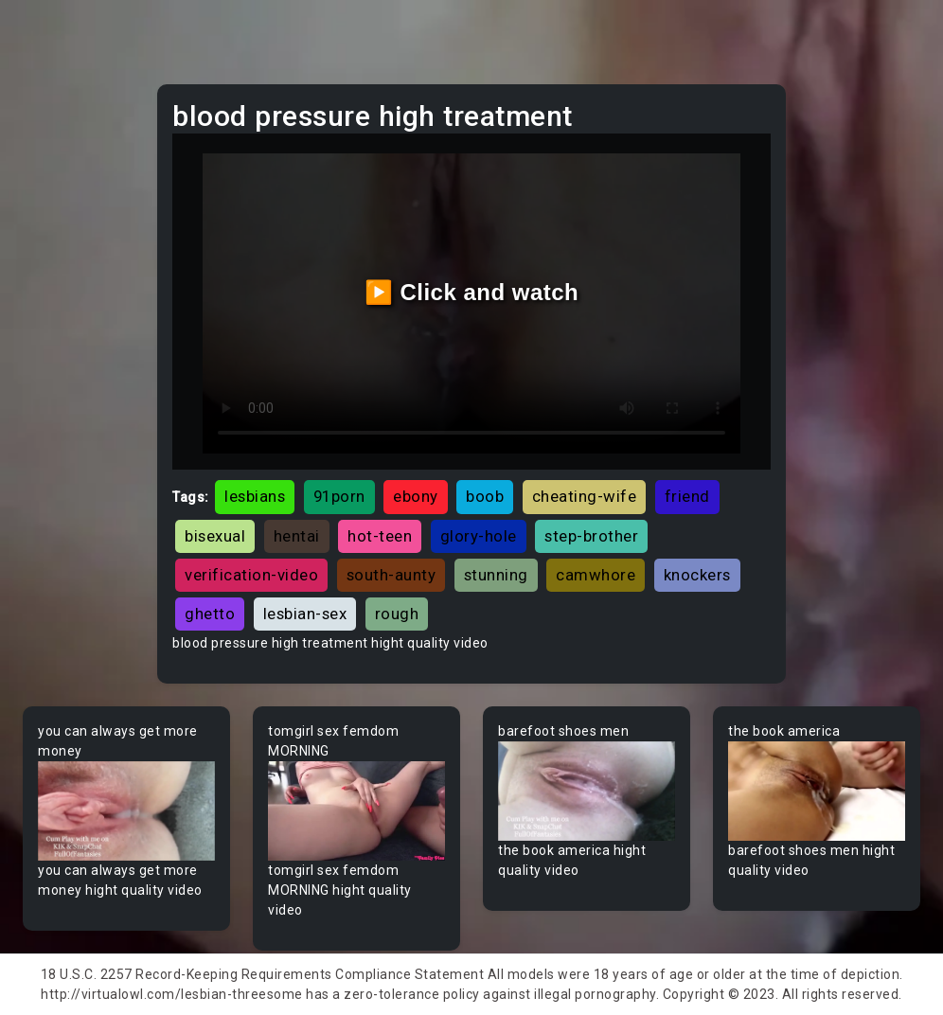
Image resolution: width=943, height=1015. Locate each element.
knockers (697, 574)
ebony (415, 496)
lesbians (254, 496)
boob (485, 496)
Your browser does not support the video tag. (126, 811)
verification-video (251, 574)
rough (397, 613)
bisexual (215, 535)
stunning (496, 574)
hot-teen (379, 535)
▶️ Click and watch (472, 292)
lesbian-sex (305, 613)
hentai (297, 535)
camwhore (595, 574)
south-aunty (391, 574)
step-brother (591, 535)
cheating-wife (584, 496)
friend (687, 496)
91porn (339, 496)
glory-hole (478, 535)
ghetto (210, 613)
